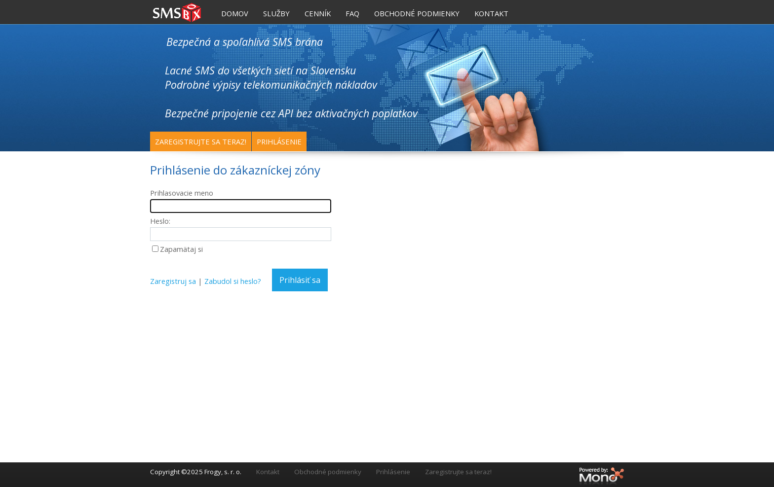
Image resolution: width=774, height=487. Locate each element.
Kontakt (267, 471)
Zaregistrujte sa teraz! (200, 141)
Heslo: (160, 221)
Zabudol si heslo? (232, 281)
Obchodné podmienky (327, 471)
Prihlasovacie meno (181, 193)
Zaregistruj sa (173, 281)
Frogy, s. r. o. (222, 471)
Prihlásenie (279, 141)
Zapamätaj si (181, 249)
